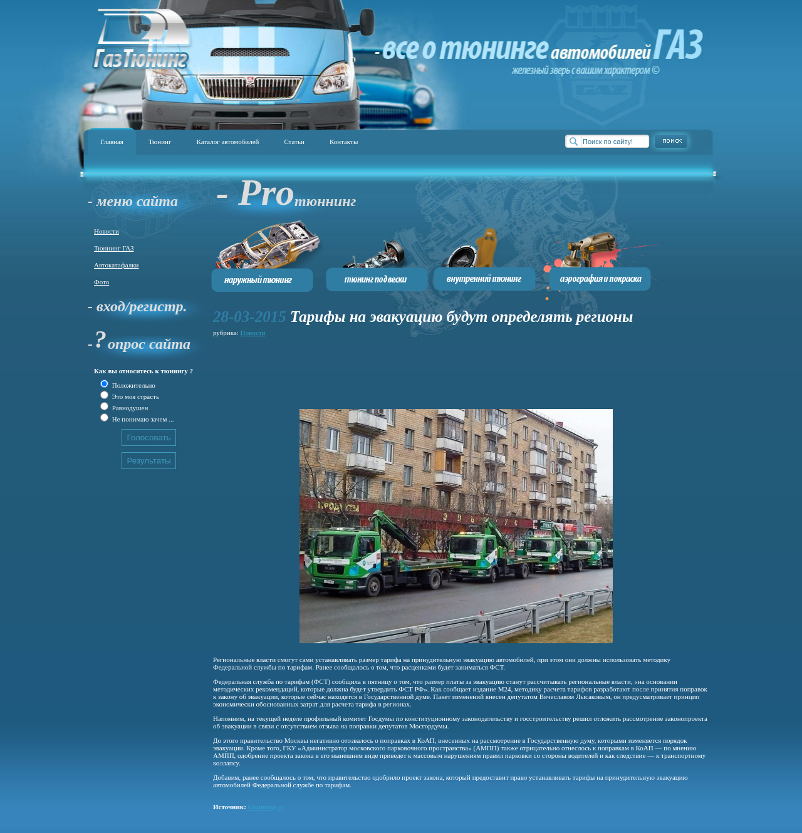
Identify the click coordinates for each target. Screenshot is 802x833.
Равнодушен (129, 407)
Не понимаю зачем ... (142, 419)
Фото (101, 282)
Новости (106, 231)
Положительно (132, 385)
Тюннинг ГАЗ (114, 248)
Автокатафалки (116, 265)
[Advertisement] (441, 367)
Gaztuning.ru (266, 806)
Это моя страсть (134, 396)
